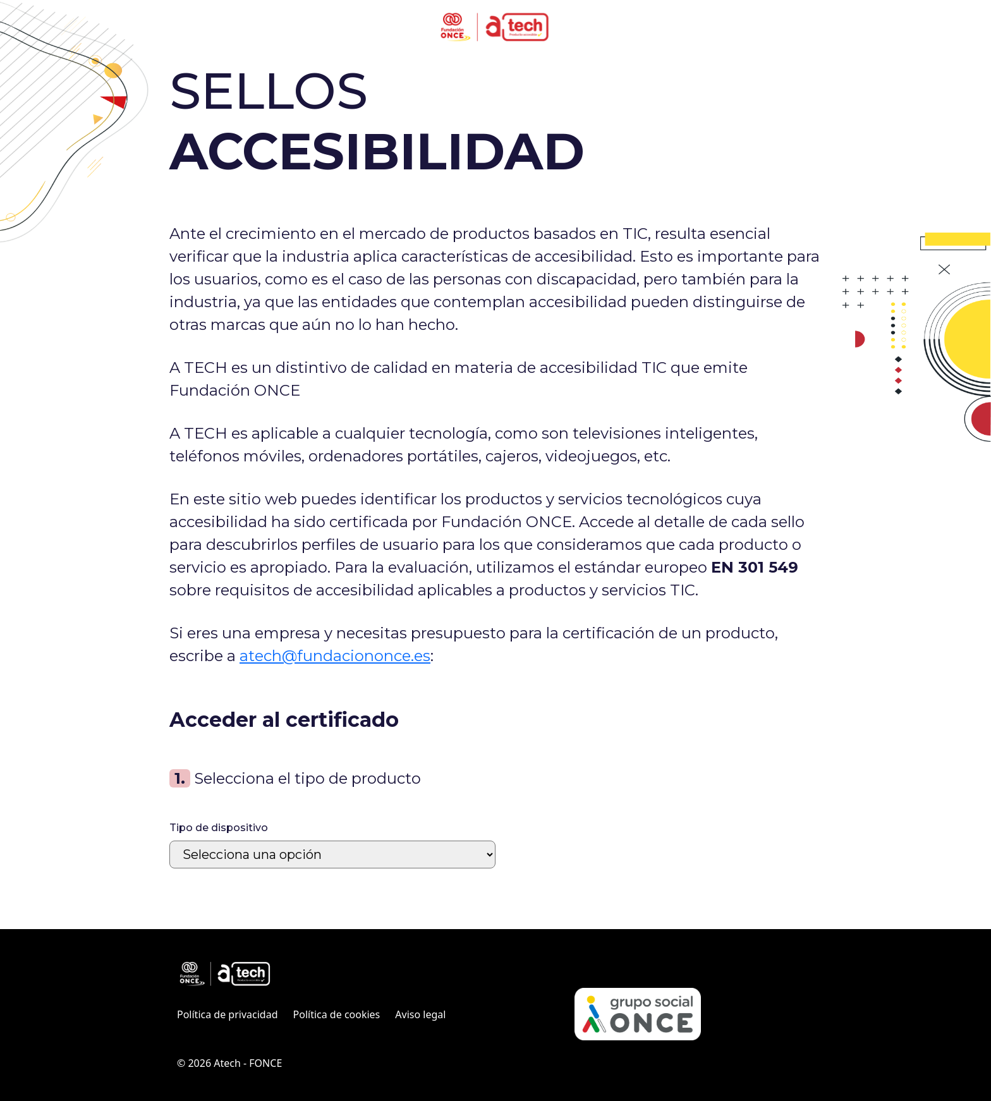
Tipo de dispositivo (218, 828)
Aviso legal (420, 1014)
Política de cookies (336, 1014)
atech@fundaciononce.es (335, 656)
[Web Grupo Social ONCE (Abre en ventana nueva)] (638, 1014)
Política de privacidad (227, 1014)
